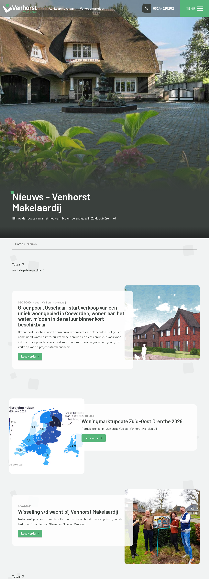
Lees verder (28, 356)
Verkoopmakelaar (92, 8)
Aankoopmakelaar (61, 8)
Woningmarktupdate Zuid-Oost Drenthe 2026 (132, 421)
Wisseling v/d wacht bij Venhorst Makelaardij (68, 512)
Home (19, 244)
